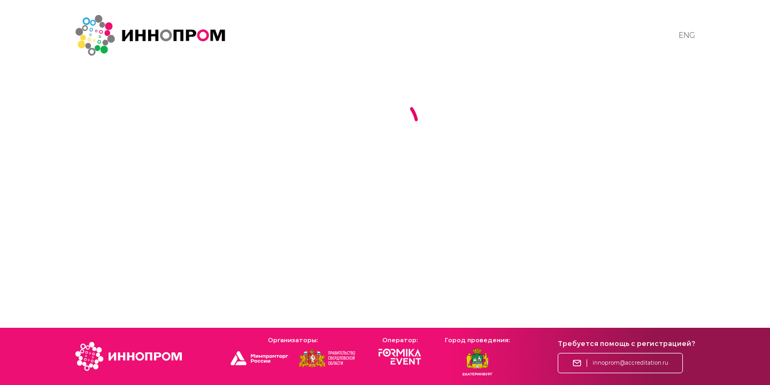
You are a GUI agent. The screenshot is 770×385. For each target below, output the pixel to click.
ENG (687, 35)
